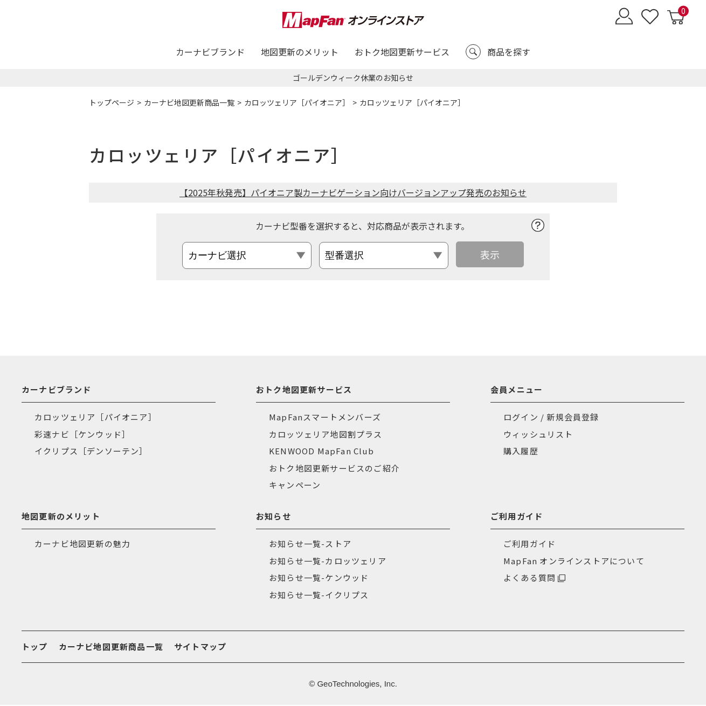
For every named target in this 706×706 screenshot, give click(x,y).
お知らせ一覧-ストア (310, 544)
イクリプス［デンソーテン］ (91, 452)
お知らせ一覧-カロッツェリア (327, 561)
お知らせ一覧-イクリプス (319, 595)
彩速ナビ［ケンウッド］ (82, 434)
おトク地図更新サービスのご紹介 (334, 468)
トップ (35, 647)
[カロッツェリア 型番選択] (388, 255)
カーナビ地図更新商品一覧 (189, 102)
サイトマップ (200, 647)
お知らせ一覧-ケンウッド (319, 578)
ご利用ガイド (529, 544)
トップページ (111, 102)
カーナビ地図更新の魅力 (82, 544)
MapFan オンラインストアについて (574, 561)
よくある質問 (529, 578)
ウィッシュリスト (538, 434)
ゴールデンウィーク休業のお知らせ (353, 77)
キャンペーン (295, 486)
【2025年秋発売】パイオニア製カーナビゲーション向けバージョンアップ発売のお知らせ (353, 192)
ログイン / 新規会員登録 (551, 418)
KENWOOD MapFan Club (321, 452)
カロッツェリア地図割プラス (326, 434)
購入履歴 (520, 452)
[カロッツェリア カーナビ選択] (251, 255)
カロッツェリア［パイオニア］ (297, 102)
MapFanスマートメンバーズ (325, 418)
